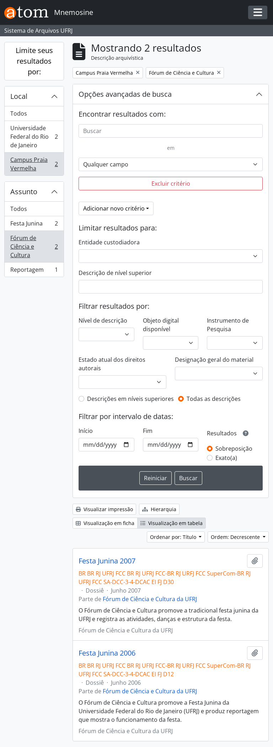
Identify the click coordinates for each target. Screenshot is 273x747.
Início (86, 431)
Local (18, 96)
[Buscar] (171, 131)
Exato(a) (226, 458)
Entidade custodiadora (109, 242)
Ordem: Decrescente (236, 537)
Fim (147, 431)
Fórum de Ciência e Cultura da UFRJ (150, 599)
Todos (18, 113)
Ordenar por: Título (174, 537)
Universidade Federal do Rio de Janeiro (34, 136)
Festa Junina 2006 (107, 653)
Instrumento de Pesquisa (228, 325)
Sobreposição (233, 448)
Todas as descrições (214, 399)
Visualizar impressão (104, 509)
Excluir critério (170, 183)
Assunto (23, 191)
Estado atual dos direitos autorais (112, 364)
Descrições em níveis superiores (130, 399)
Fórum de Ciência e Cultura (34, 246)
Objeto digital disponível (161, 325)
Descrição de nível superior (115, 273)
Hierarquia (159, 509)
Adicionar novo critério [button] (114, 208)
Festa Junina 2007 (107, 561)
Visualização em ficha (105, 523)
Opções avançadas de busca (125, 94)
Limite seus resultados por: (34, 61)
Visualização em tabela (171, 523)
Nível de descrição (103, 320)
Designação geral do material (214, 360)
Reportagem (34, 271)
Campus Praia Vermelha (34, 164)
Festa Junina (34, 225)
